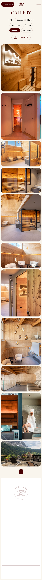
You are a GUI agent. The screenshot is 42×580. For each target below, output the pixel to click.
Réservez (7, 4)
